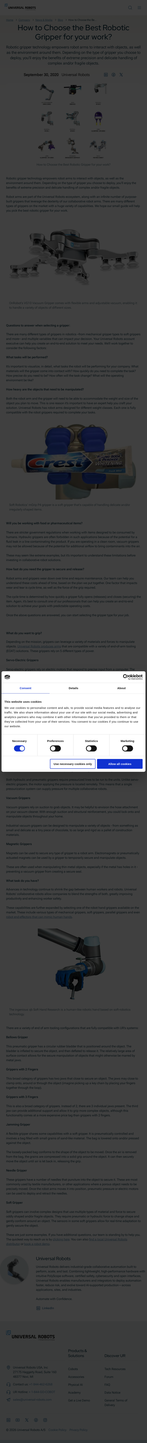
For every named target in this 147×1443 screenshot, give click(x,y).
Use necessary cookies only (73, 763)
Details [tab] (73, 688)
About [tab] (121, 688)
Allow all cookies (119, 763)
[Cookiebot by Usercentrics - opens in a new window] (126, 677)
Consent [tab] (25, 688)
